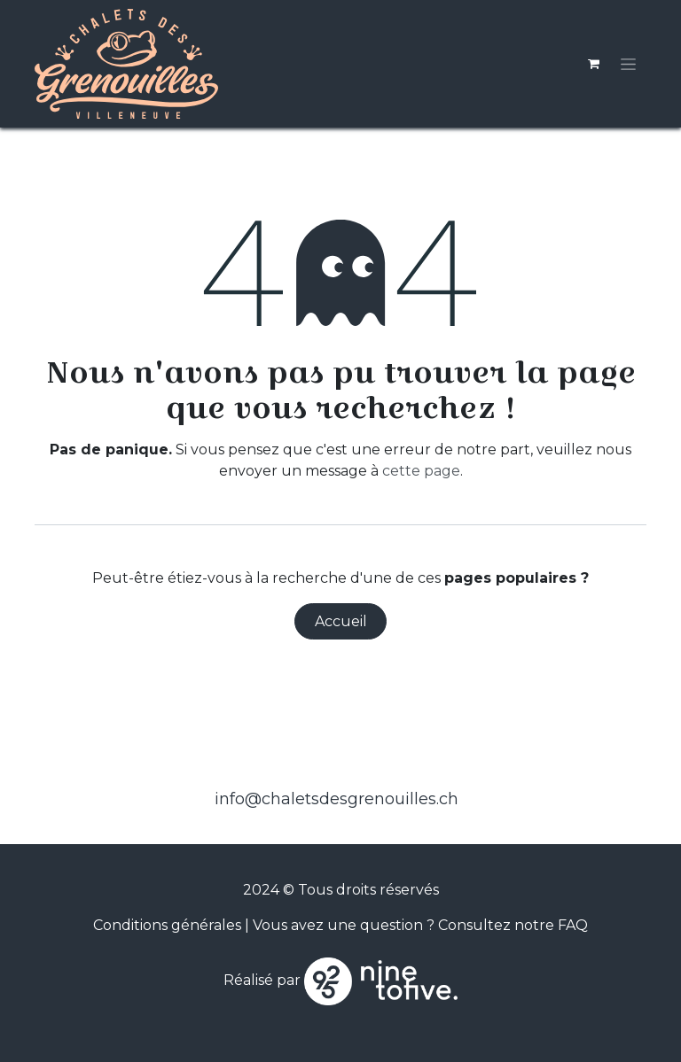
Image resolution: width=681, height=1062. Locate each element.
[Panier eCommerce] (593, 64)
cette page (421, 470)
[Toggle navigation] (628, 63)
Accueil (341, 621)
